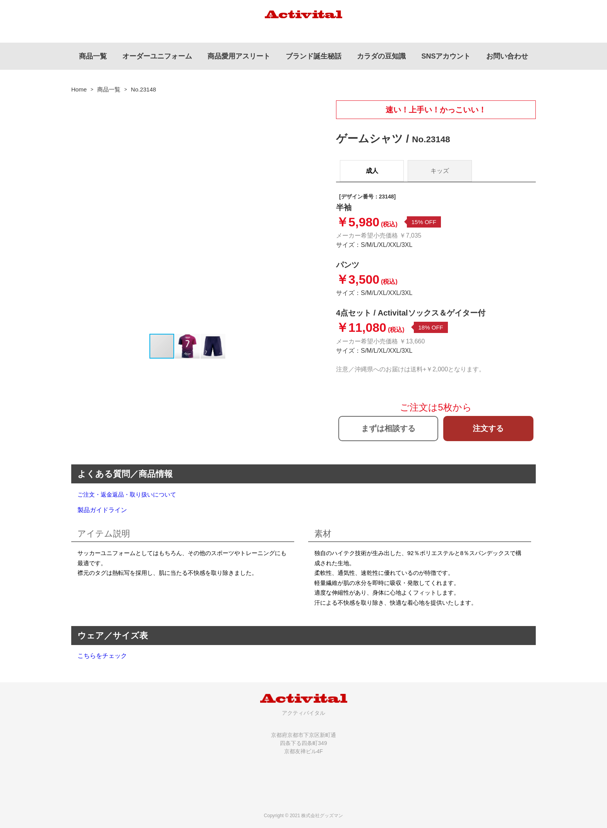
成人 (372, 170)
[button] (296, 216)
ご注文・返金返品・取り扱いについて (126, 494)
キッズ (439, 170)
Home (79, 89)
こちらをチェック (102, 655)
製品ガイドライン (102, 510)
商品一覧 (108, 89)
